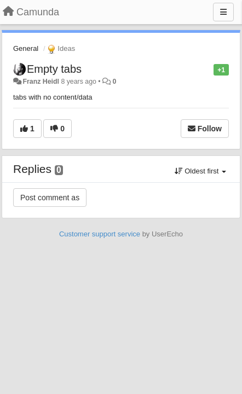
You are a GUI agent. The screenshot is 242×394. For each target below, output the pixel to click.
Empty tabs (54, 69)
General (25, 48)
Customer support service (99, 234)
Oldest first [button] (200, 171)
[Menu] (223, 12)
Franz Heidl (40, 81)
